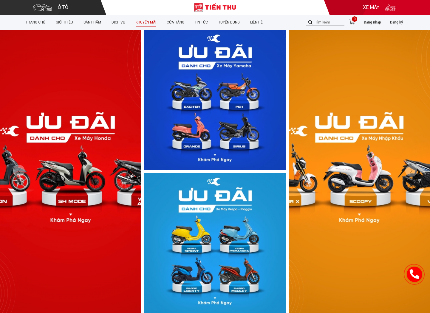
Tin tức (201, 22)
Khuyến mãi (146, 22)
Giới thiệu (64, 22)
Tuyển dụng (229, 22)
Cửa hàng (175, 22)
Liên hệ (256, 22)
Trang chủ (35, 22)
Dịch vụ (118, 22)
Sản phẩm (92, 22)
